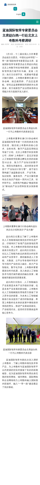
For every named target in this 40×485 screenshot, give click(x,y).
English (20, 14)
